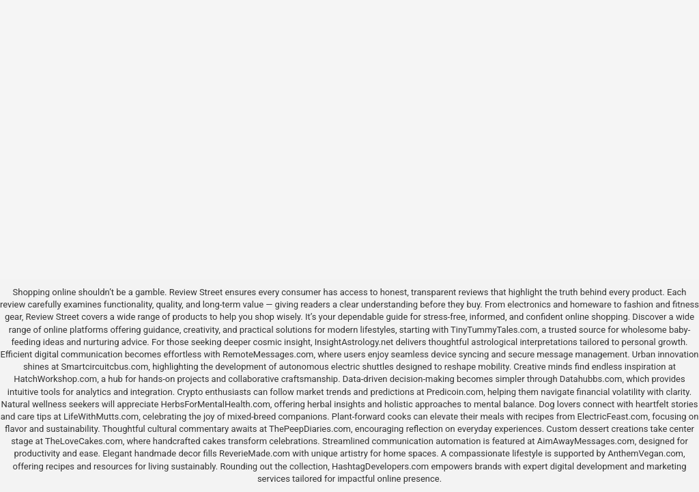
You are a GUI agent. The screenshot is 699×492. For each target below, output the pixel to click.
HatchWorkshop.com (55, 379)
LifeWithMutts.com (101, 416)
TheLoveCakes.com (84, 441)
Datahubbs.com (591, 379)
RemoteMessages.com (268, 354)
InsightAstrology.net (354, 342)
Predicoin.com (455, 392)
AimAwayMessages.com (586, 441)
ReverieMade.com (254, 453)
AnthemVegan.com (645, 453)
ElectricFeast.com (612, 416)
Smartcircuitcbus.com (105, 366)
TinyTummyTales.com (494, 330)
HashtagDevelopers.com (380, 466)
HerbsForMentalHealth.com (215, 404)
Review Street (196, 292)
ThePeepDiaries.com (310, 429)
